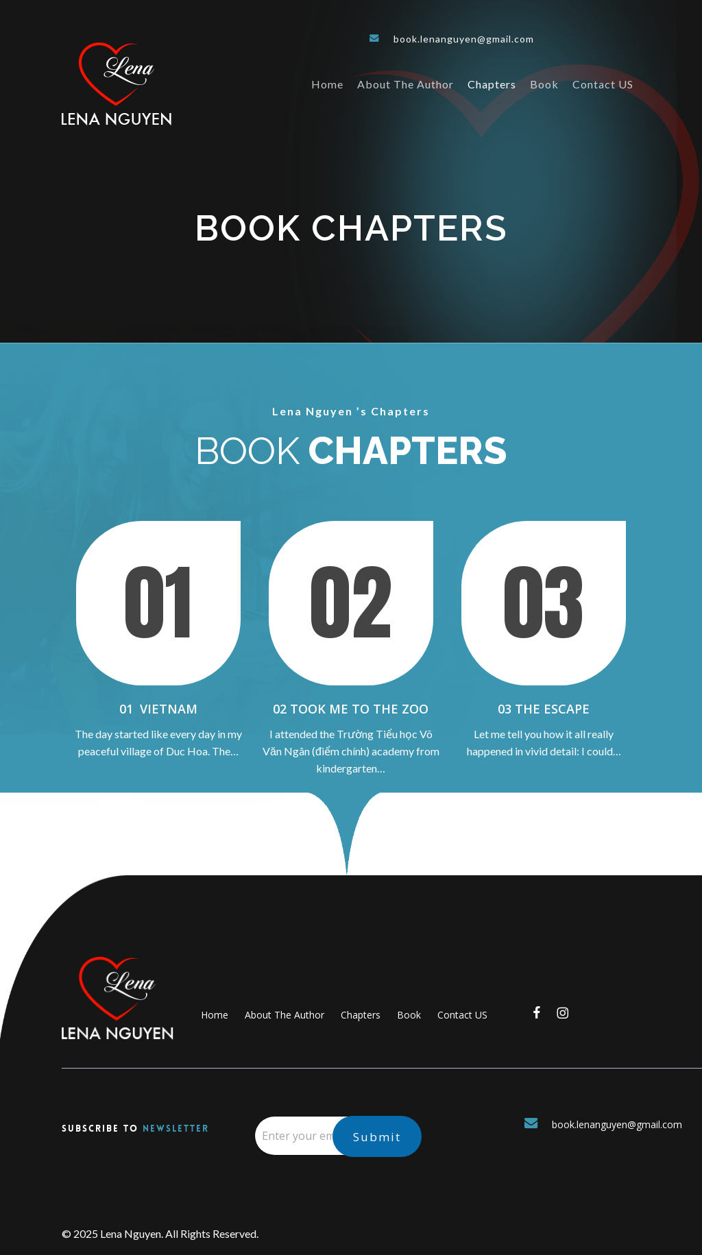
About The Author (284, 1014)
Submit (377, 1137)
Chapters (360, 1014)
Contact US (462, 1014)
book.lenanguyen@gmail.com (452, 39)
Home (214, 1014)
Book (409, 1014)
